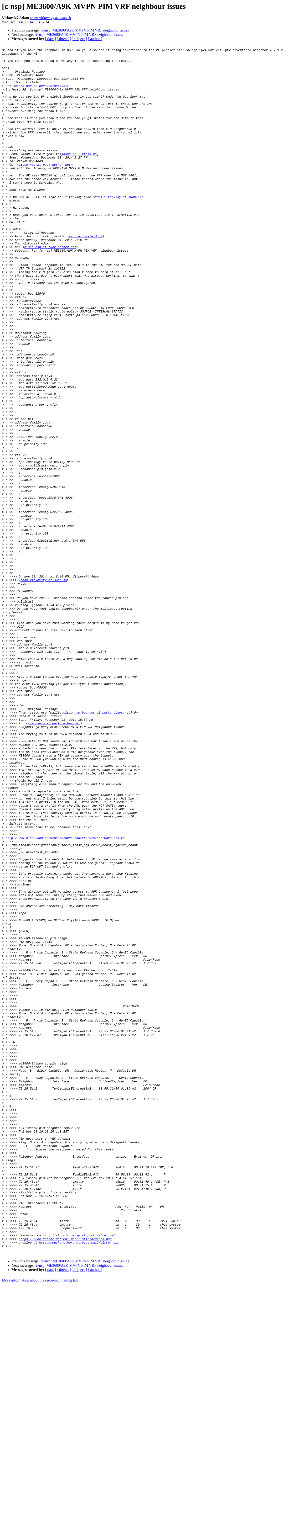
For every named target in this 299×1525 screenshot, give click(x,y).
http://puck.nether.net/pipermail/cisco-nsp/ (79, 1481)
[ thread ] (64, 39)
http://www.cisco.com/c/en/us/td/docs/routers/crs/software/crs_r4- (66, 996)
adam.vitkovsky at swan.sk (50, 18)
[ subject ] (79, 39)
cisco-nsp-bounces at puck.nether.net (96, 845)
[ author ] (95, 39)
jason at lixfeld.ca (79, 175)
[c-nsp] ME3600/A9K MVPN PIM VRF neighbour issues (85, 30)
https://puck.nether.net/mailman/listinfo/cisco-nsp (65, 1477)
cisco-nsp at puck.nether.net (41, 93)
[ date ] (50, 39)
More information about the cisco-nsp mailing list (40, 1521)
